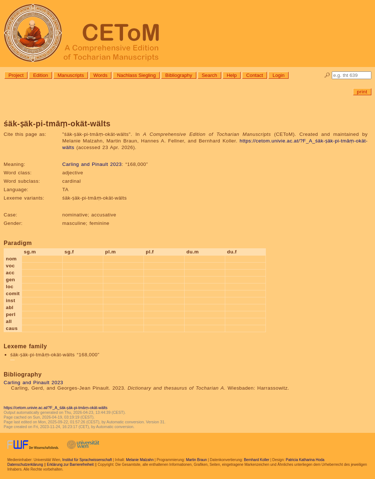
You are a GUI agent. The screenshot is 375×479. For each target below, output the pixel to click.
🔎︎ (327, 75)
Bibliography (178, 75)
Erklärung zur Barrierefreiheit (70, 465)
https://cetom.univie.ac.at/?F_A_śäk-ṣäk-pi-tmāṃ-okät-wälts (55, 407)
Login (278, 75)
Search (209, 75)
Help (232, 75)
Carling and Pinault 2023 (92, 164)
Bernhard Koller (256, 460)
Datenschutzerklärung (25, 465)
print (362, 91)
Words (100, 75)
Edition (40, 75)
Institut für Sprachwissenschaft (87, 460)
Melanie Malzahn (140, 460)
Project (15, 75)
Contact (254, 75)
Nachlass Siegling (136, 75)
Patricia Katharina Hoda (305, 460)
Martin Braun (196, 460)
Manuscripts (70, 75)
